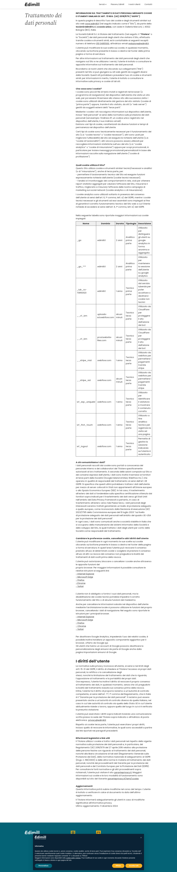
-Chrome (80, 583)
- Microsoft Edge (84, 619)
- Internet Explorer (85, 616)
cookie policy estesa (73, 858)
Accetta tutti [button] (133, 866)
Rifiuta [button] (118, 866)
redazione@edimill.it (138, 43)
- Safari (80, 586)
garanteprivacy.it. (123, 772)
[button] (103, 4)
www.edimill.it (92, 23)
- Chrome (81, 626)
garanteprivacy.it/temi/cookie (123, 778)
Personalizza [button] (43, 866)
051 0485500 (102, 43)
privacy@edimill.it (97, 720)
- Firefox (80, 580)
